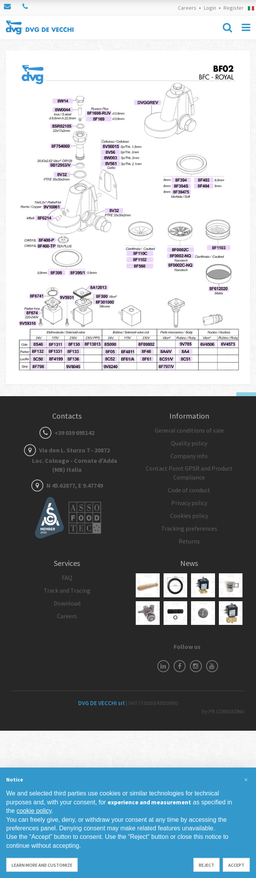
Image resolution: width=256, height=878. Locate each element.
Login (210, 7)
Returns (189, 541)
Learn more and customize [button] (42, 865)
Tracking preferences (189, 528)
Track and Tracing (67, 590)
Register (234, 7)
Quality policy (189, 443)
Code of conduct (189, 490)
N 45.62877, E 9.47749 (67, 485)
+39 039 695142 (66, 432)
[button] (246, 780)
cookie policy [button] (34, 810)
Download (67, 603)
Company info (189, 456)
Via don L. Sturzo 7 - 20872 (67, 459)
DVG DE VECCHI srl (102, 703)
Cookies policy (189, 515)
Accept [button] (236, 865)
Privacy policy (189, 503)
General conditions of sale (189, 430)
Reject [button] (206, 865)
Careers (187, 7)
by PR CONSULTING (223, 711)
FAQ (67, 577)
